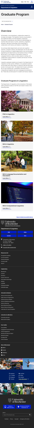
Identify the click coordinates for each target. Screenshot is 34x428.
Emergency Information (24, 419)
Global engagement (5, 331)
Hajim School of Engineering (7, 297)
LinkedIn (21, 377)
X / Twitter (12, 375)
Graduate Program (9, 24)
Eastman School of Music (6, 299)
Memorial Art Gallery (5, 319)
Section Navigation (7, 21)
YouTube (21, 373)
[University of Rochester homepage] (6, 2)
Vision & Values (4, 339)
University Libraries (5, 317)
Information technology (6, 279)
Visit (25, 1)
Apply (22, 1)
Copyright (16, 419)
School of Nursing (5, 303)
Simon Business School (6, 305)
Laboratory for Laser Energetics (8, 309)
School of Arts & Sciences (7, 5)
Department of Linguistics (9, 7)
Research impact (4, 335)
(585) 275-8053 (7, 245)
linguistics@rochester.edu (9, 247)
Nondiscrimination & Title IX (7, 333)
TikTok (21, 375)
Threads (11, 379)
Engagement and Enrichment (7, 329)
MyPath (2, 281)
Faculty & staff (4, 261)
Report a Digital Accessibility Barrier (25, 217)
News (3, 347)
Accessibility (4, 327)
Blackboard (3, 271)
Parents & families (5, 259)
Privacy (11, 419)
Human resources (5, 277)
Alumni (2, 263)
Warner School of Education (7, 307)
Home (2, 24)
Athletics (4, 352)
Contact (3, 273)
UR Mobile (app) (4, 287)
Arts (3, 355)
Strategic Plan (4, 337)
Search (4, 412)
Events (3, 350)
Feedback (6, 419)
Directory (3, 275)
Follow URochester (23, 379)
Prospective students (5, 255)
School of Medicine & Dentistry (7, 301)
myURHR (3, 283)
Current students (5, 257)
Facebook (11, 373)
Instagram (12, 377)
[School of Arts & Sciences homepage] (10, 223)
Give (28, 1)
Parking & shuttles (5, 285)
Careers (9, 235)
